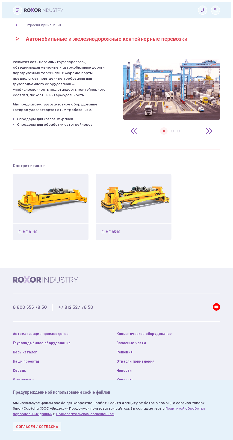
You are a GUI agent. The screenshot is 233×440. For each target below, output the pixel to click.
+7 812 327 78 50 (75, 307)
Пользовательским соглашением (85, 414)
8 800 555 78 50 (30, 307)
